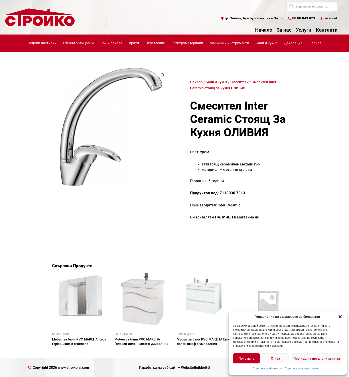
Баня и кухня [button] (266, 43)
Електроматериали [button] (187, 43)
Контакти (327, 30)
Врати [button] (134, 43)
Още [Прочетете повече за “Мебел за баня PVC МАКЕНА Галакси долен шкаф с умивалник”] (123, 351)
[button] (340, 316)
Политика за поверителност (303, 368)
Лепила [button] (315, 43)
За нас (284, 30)
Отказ (275, 359)
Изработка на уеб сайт (158, 367)
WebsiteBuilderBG (195, 367)
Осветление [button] (155, 43)
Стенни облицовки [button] (78, 43)
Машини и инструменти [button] (229, 43)
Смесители (239, 82)
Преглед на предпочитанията (316, 359)
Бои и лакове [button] (111, 43)
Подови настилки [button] (42, 43)
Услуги (303, 30)
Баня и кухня (216, 82)
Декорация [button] (293, 43)
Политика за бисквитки (267, 368)
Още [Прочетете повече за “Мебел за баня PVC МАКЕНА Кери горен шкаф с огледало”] (61, 351)
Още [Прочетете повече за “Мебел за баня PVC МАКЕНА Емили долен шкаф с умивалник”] (186, 351)
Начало (263, 30)
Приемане (246, 359)
